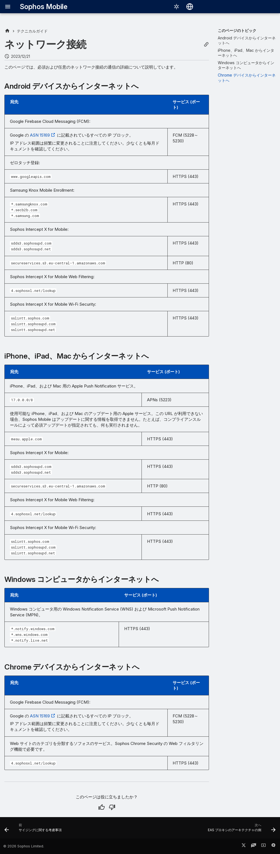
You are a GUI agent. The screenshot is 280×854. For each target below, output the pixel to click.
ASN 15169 (40, 135)
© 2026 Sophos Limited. (23, 846)
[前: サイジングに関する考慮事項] (34, 829)
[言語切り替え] (189, 6)
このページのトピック (237, 30)
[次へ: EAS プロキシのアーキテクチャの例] (240, 829)
